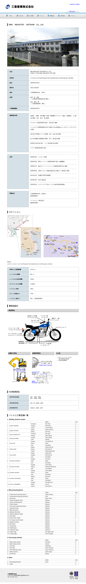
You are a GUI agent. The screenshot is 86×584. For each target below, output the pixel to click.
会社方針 (21, 15)
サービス (42, 15)
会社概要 (31, 15)
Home (10, 15)
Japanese (72, 4)
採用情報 (62, 15)
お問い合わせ (72, 11)
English (78, 4)
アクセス (73, 15)
